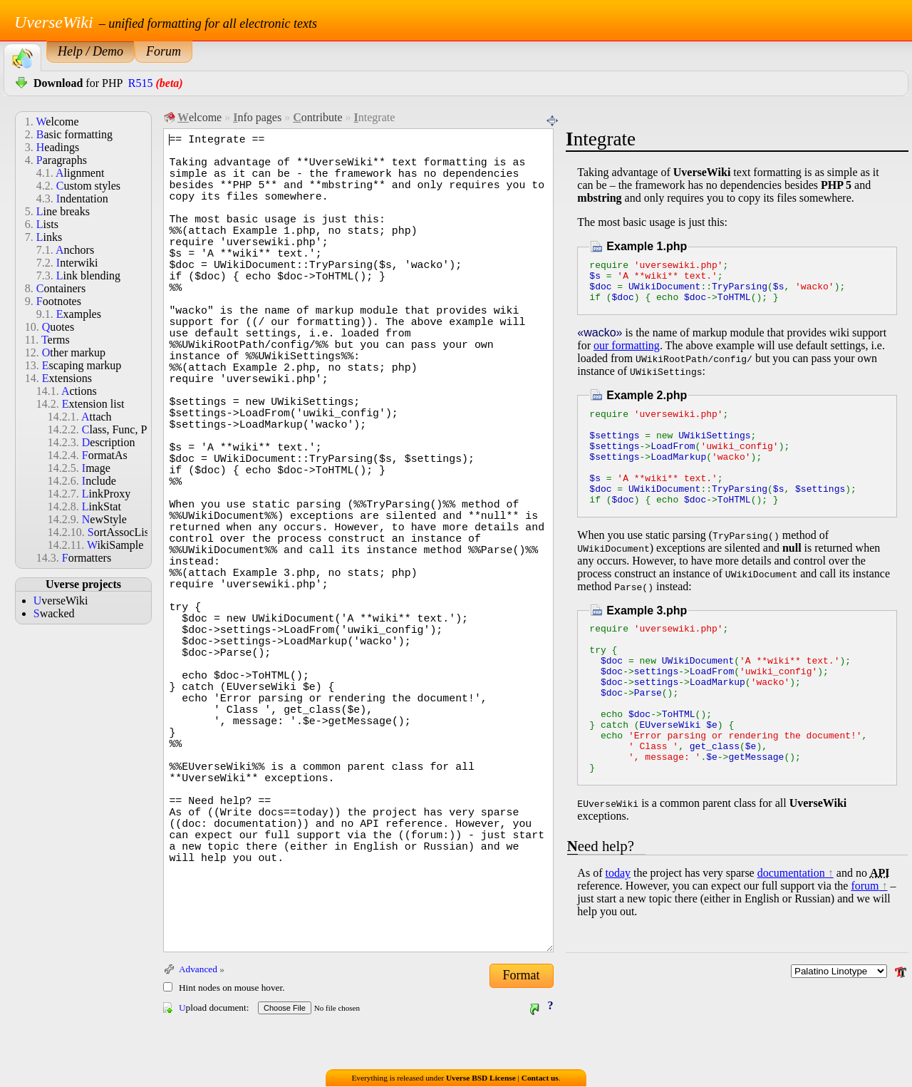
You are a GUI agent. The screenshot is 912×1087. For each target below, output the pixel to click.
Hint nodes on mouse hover (230, 987)
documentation (791, 930)
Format (521, 975)
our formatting (627, 354)
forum (865, 943)
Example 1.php (646, 246)
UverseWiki (53, 22)
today (618, 930)
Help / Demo (90, 51)
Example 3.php (646, 638)
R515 (140, 83)
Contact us (540, 1078)
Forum (163, 51)
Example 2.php (646, 404)
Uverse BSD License (481, 1078)
